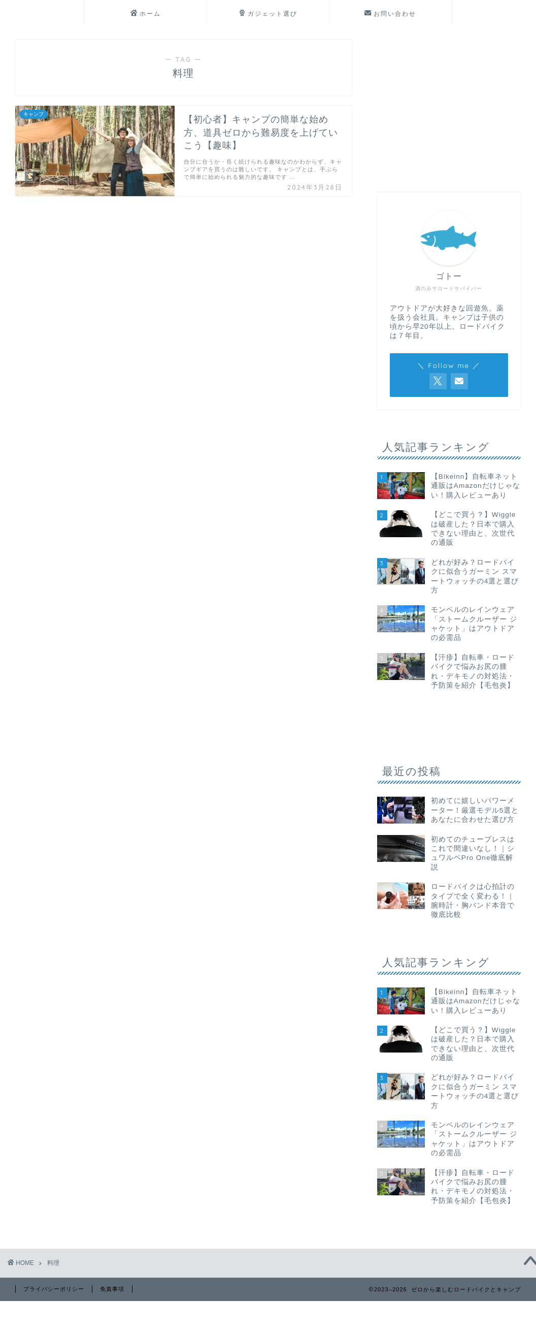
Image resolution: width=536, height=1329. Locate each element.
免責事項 (112, 1289)
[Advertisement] (446, 103)
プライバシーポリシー (53, 1289)
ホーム (145, 13)
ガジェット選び (268, 13)
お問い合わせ (390, 13)
